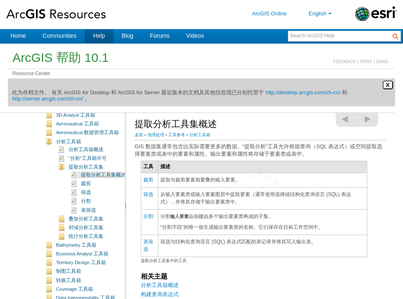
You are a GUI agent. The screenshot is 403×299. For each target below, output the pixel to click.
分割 (86, 213)
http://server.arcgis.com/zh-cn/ (47, 99)
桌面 (139, 134)
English (321, 13)
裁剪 (86, 195)
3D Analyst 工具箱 (75, 127)
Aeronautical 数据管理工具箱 (87, 144)
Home (18, 35)
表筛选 (88, 222)
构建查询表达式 (160, 294)
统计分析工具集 (86, 248)
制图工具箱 (68, 283)
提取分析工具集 (86, 178)
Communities (59, 35)
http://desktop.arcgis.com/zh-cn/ (303, 92)
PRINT (366, 61)
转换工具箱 (68, 292)
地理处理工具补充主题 (81, 118)
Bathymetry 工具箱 (76, 257)
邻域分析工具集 (86, 239)
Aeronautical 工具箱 (77, 135)
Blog (127, 35)
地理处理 (155, 134)
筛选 (86, 204)
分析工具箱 (68, 153)
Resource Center (31, 73)
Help (99, 35)
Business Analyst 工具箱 (82, 265)
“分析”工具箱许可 (88, 170)
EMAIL (382, 61)
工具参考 (176, 134)
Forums (160, 35)
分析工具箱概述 (86, 161)
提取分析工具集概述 (103, 186)
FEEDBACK (344, 61)
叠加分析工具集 (86, 230)
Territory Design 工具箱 (81, 274)
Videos (195, 35)
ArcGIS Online (269, 13)
